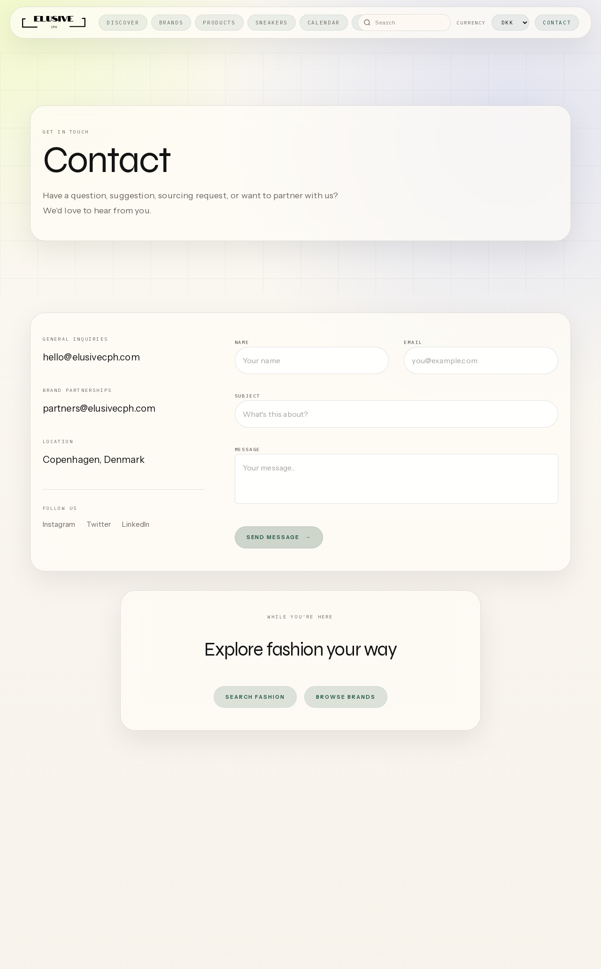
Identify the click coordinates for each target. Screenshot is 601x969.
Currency (470, 23)
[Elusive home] (54, 22)
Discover (123, 22)
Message (248, 449)
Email (413, 342)
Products (219, 22)
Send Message (279, 537)
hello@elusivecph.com (91, 357)
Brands (171, 22)
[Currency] (510, 23)
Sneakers (271, 22)
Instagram (59, 524)
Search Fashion (255, 697)
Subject (248, 396)
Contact (557, 22)
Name (242, 342)
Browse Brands (346, 697)
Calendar (324, 22)
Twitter (98, 524)
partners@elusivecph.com (99, 408)
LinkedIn (135, 524)
